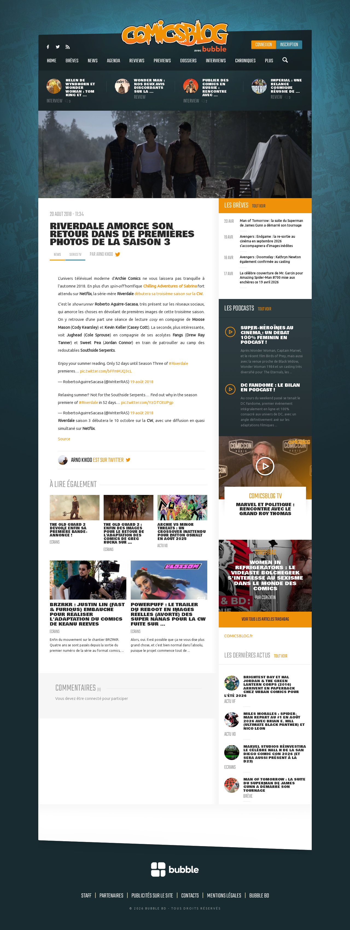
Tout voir (259, 206)
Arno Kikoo (75, 460)
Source (64, 438)
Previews (162, 64)
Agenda (113, 64)
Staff (86, 896)
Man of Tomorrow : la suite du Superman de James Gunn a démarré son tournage (263, 222)
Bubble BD (259, 896)
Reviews (137, 64)
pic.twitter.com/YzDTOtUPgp (147, 402)
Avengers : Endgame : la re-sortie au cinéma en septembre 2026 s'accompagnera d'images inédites (259, 240)
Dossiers (188, 64)
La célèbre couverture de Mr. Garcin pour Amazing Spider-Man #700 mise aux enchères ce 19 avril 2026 (263, 277)
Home (51, 64)
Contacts (190, 896)
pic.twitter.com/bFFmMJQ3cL (106, 371)
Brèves (72, 64)
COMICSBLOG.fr (238, 635)
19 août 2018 (141, 381)
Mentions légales (224, 896)
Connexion (263, 45)
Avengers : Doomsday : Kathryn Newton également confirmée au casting (262, 258)
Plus (269, 64)
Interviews (216, 64)
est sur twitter (111, 460)
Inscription (289, 45)
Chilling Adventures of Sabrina (170, 286)
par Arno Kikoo (105, 254)
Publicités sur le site (152, 896)
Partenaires (111, 896)
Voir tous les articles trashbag (265, 619)
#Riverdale (178, 363)
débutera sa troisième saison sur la (169, 293)
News (92, 64)
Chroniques (245, 64)
